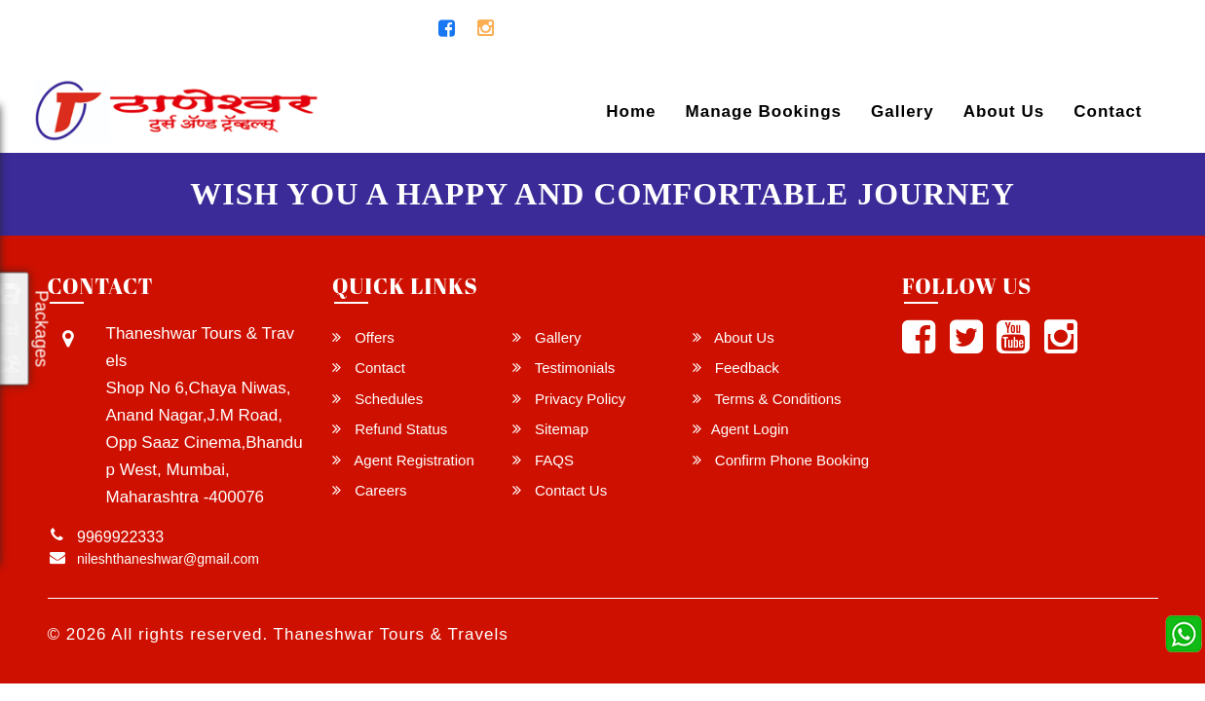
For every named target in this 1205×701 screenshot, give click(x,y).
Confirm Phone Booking (781, 460)
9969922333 (361, 29)
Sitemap (550, 429)
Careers (369, 490)
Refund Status (389, 429)
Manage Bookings (764, 111)
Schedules (377, 398)
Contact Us (559, 490)
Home (631, 111)
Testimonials (563, 367)
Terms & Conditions (767, 398)
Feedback (736, 367)
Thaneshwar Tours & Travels (391, 634)
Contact (1107, 111)
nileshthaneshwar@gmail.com (162, 29)
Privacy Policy (569, 398)
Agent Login (1102, 33)
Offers (363, 337)
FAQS (543, 460)
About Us (1004, 111)
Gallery (902, 111)
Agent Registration (403, 460)
